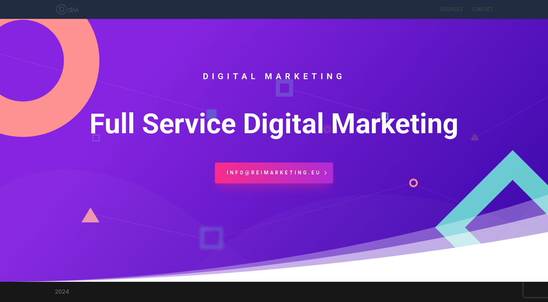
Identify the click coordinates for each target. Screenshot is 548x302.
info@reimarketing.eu (274, 172)
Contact (482, 10)
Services (451, 10)
